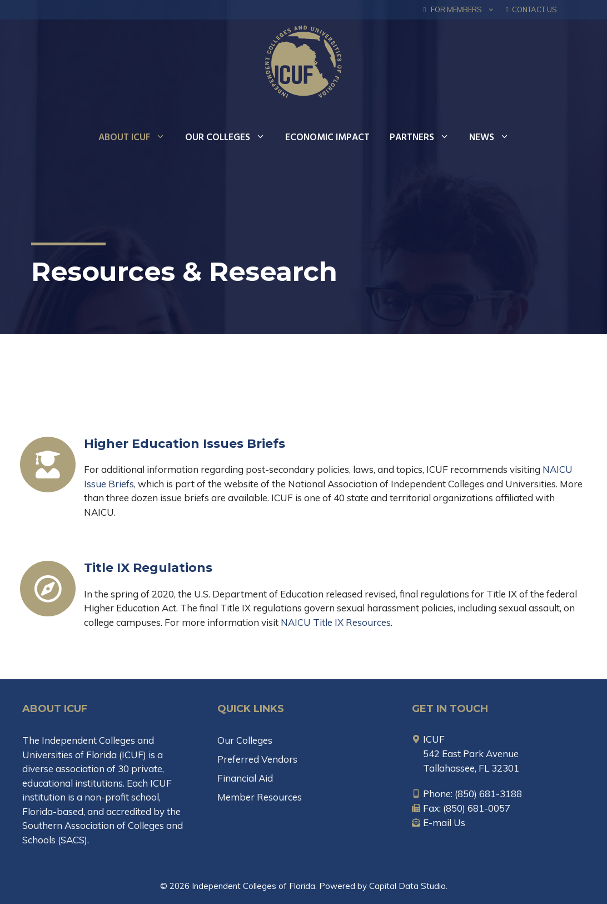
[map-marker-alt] (428, 739)
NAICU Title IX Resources (336, 622)
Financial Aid (245, 778)
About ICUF (136, 138)
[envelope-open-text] (438, 822)
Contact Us (531, 9)
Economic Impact (327, 137)
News (494, 138)
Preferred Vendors (257, 759)
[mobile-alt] (467, 793)
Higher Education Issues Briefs (184, 443)
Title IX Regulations (148, 567)
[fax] (461, 808)
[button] (491, 9)
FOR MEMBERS (462, 9)
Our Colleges (230, 138)
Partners (424, 138)
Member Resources (259, 797)
